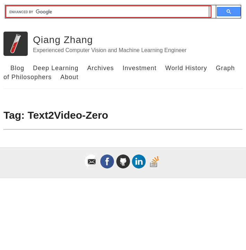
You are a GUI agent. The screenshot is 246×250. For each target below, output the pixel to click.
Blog (17, 68)
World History (186, 68)
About (69, 77)
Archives (100, 68)
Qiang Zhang (63, 39)
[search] (107, 12)
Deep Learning (55, 68)
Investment (139, 68)
